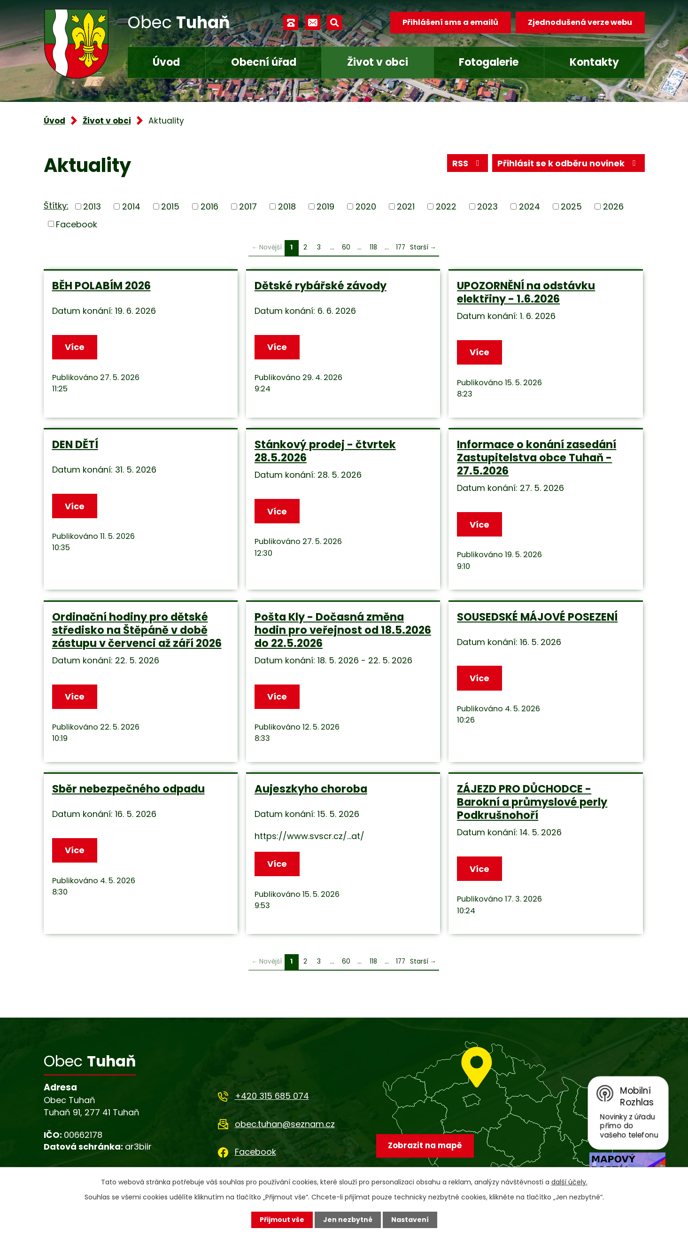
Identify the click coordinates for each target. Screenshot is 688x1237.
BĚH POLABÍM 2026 (101, 285)
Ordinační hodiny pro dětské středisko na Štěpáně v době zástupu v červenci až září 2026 (137, 630)
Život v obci (377, 62)
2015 (170, 206)
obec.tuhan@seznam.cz (285, 1124)
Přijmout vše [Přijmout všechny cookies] (282, 1219)
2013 (92, 206)
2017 (248, 206)
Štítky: (56, 205)
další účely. (569, 1182)
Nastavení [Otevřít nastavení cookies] (410, 1219)
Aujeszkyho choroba (311, 788)
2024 (529, 206)
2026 (613, 206)
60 (346, 247)
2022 (446, 206)
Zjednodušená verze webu (580, 22)
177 (400, 247)
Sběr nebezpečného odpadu (128, 788)
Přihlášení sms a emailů (450, 22)
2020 (366, 206)
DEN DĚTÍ (75, 444)
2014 (131, 206)
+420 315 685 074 (272, 1096)
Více (75, 347)
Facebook (76, 224)
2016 (209, 206)
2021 (406, 206)
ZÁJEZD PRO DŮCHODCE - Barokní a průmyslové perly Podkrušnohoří (532, 802)
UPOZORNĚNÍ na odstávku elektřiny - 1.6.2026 (526, 292)
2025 (571, 206)
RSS (467, 163)
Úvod (166, 62)
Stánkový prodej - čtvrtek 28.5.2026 (325, 451)
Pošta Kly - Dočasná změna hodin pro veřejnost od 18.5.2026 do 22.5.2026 (343, 630)
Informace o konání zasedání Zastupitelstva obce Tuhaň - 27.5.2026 (536, 457)
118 (373, 247)
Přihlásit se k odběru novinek (568, 163)
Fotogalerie (488, 62)
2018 (287, 206)
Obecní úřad (263, 62)
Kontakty (594, 62)
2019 (325, 206)
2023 (487, 206)
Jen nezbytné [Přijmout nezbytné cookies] (347, 1219)
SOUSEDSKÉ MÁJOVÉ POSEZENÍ (537, 616)
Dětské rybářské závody (321, 285)
